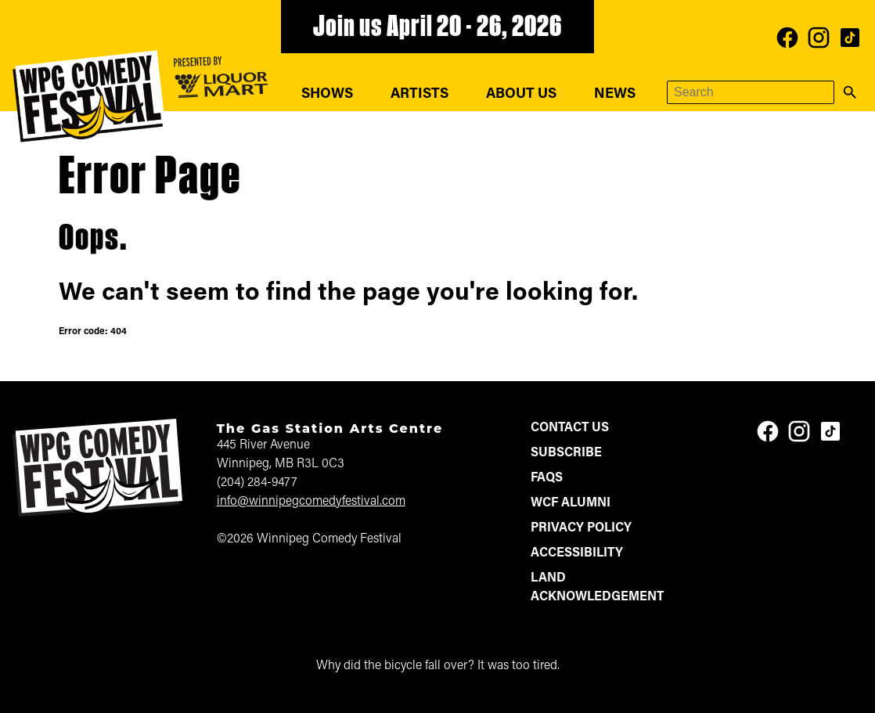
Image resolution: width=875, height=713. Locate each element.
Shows (327, 94)
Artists (419, 94)
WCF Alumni (570, 503)
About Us (521, 94)
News (615, 94)
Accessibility (577, 553)
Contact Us (570, 428)
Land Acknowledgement (597, 587)
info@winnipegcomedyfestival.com (311, 501)
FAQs (547, 478)
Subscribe (566, 453)
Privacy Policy (581, 528)
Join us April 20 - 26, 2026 (437, 28)
